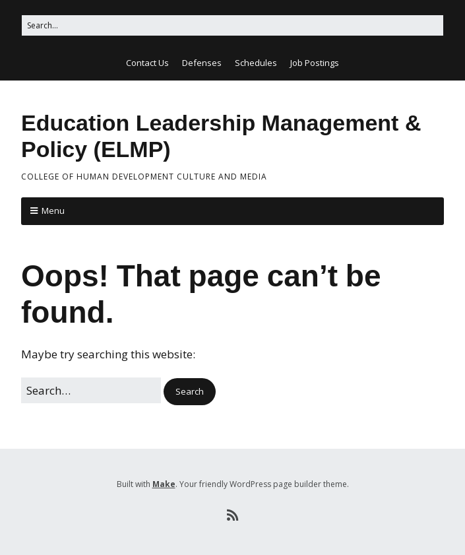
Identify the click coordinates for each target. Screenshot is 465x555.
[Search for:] (232, 25)
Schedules (256, 63)
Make (163, 484)
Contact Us (147, 63)
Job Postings (314, 63)
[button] (190, 391)
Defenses (202, 63)
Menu (53, 210)
